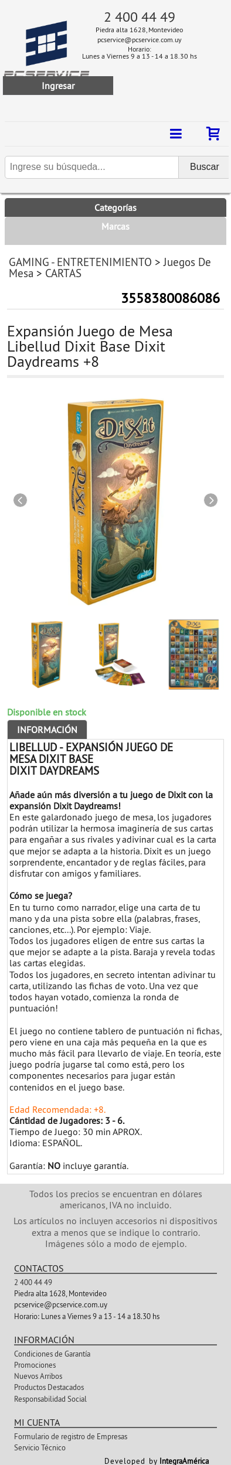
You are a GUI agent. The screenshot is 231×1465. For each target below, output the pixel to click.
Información (47, 729)
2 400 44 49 (139, 16)
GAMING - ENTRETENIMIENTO (80, 262)
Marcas (115, 226)
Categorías (115, 207)
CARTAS (63, 273)
